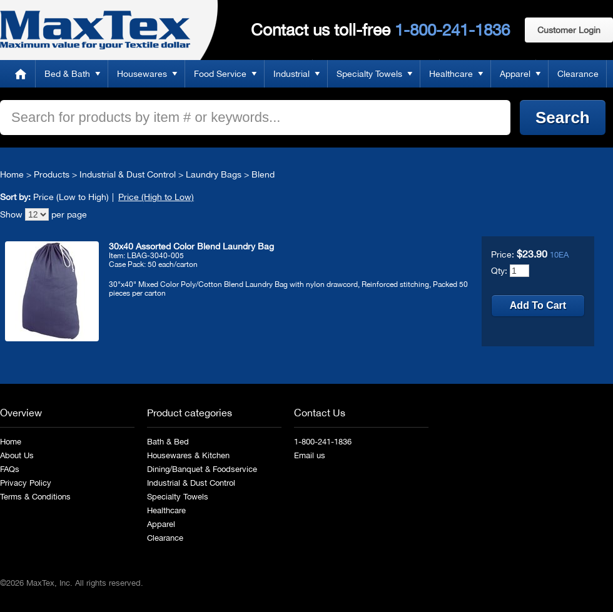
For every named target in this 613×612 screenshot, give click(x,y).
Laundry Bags (213, 174)
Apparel (515, 74)
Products (51, 174)
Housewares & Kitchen (188, 455)
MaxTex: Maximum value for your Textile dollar (95, 30)
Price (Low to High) (71, 197)
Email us (309, 455)
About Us (17, 455)
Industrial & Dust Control (127, 174)
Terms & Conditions (35, 496)
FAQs (9, 469)
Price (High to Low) (156, 197)
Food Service (220, 74)
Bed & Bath (67, 74)
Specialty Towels (369, 74)
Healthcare (451, 74)
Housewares (142, 74)
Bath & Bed (168, 441)
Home (20, 74)
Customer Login (568, 30)
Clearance (578, 74)
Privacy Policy (25, 483)
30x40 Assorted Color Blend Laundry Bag (191, 246)
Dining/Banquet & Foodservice (202, 469)
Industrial (291, 74)
